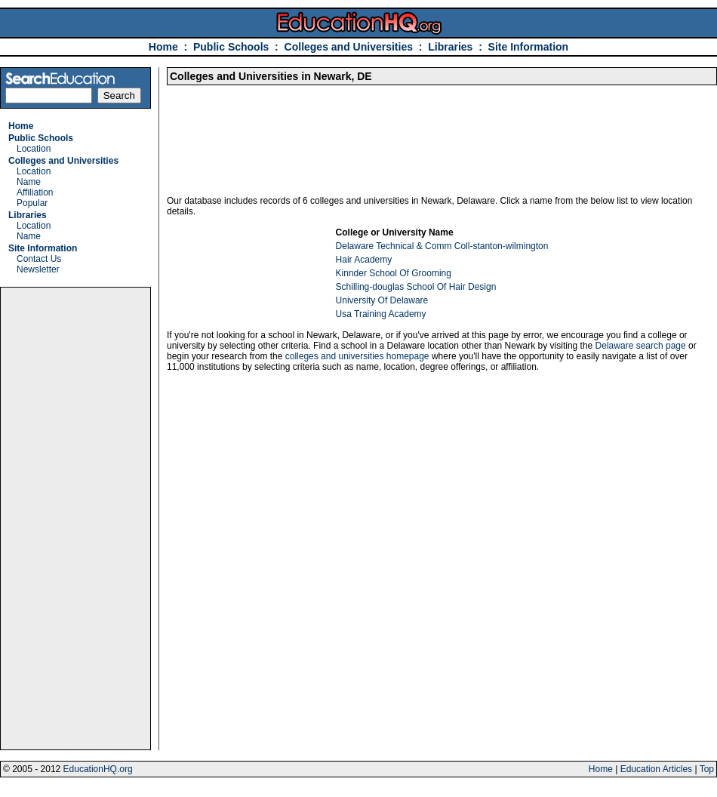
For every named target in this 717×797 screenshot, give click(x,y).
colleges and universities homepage (357, 356)
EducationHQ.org (98, 769)
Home (163, 47)
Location (34, 148)
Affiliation (35, 192)
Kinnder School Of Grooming (393, 273)
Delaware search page (640, 345)
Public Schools (232, 47)
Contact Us (39, 259)
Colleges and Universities (349, 47)
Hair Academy (364, 259)
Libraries (450, 47)
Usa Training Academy (381, 314)
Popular (32, 203)
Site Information (528, 47)
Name (29, 182)
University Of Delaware (382, 300)
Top (707, 769)
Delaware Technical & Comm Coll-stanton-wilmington (442, 246)
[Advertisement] (75, 518)
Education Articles (656, 769)
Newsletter (38, 269)
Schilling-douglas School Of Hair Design (416, 287)
